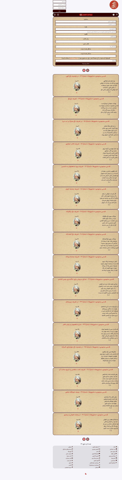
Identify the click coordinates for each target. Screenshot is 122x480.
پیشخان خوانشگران (70, 463)
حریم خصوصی (44, 467)
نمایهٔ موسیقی (88, 456)
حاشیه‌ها (89, 458)
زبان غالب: (61, 39)
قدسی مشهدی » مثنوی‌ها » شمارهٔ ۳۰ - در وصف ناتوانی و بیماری (61, 414)
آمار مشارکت (44, 458)
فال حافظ (89, 454)
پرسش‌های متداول (43, 449)
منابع (46, 463)
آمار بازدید (45, 461)
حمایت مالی (44, 454)
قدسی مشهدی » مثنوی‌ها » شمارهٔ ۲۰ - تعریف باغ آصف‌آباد (61, 234)
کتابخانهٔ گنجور (71, 454)
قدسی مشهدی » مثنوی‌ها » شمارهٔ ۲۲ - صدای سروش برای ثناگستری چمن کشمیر (61, 279)
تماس (46, 465)
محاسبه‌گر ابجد (71, 458)
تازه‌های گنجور (88, 463)
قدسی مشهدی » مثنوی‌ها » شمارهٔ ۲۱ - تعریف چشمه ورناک (61, 256)
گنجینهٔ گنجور (71, 456)
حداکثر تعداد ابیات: (61, 54)
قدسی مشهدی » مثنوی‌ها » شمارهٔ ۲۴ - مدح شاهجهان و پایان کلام (61, 324)
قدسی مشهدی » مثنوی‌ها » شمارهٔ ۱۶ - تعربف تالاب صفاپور (61, 144)
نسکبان (72, 467)
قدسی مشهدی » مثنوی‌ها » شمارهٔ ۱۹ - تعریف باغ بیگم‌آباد (61, 211)
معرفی (46, 447)
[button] (92, 14)
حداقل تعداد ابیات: (61, 49)
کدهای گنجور (71, 447)
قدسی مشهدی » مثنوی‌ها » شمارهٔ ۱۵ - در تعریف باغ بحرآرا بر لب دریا (61, 121)
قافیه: (61, 34)
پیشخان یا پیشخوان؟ (69, 465)
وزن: (61, 27)
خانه (90, 447)
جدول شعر (89, 451)
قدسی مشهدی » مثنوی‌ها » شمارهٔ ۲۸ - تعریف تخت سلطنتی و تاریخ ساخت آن (61, 369)
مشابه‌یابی (89, 461)
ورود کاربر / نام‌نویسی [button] (61, 15)
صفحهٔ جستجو (49, 58)
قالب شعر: (61, 44)
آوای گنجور (72, 461)
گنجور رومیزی (71, 449)
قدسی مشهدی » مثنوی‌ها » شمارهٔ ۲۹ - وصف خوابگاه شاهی (61, 392)
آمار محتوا (45, 456)
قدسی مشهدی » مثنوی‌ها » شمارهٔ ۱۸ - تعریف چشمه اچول (61, 189)
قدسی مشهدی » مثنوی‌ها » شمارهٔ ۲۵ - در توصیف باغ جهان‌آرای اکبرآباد (61, 347)
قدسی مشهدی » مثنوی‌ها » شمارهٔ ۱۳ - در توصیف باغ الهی (61, 76)
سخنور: (61, 19)
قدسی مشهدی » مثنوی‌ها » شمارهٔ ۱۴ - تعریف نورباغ (61, 98)
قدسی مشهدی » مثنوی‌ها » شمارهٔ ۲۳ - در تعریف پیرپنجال (61, 302)
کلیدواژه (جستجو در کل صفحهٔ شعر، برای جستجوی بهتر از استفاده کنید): (61, 58)
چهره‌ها (45, 451)
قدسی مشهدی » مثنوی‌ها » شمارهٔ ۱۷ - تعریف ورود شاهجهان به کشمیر (61, 166)
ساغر (73, 451)
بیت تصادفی (88, 449)
